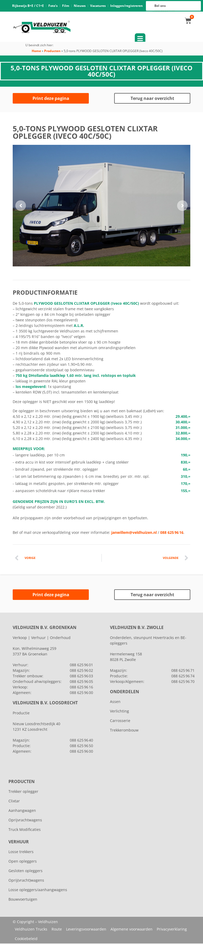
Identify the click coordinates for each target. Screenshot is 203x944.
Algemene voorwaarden (131, 929)
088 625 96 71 (183, 670)
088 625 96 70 (183, 681)
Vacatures (98, 6)
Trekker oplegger (23, 791)
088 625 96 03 (81, 676)
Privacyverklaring (172, 929)
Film (65, 6)
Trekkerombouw (124, 730)
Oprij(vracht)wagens (26, 880)
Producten (52, 51)
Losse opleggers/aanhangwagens (37, 890)
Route (57, 929)
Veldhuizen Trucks (31, 929)
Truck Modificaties (24, 829)
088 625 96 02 (81, 670)
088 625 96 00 (164, 12)
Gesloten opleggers (25, 871)
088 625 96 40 (81, 740)
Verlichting (119, 711)
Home (36, 51)
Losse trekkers (21, 852)
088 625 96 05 (81, 681)
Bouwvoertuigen (22, 899)
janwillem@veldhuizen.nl (134, 532)
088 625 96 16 (171, 532)
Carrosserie (120, 721)
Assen (115, 702)
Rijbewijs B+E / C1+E (28, 6)
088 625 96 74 (183, 676)
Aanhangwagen (22, 810)
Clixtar (14, 801)
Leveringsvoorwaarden (86, 929)
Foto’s (53, 6)
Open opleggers (22, 861)
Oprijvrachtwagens (25, 820)
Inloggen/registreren (126, 6)
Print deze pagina (51, 99)
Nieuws (80, 6)
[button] (20, 206)
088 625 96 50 (81, 746)
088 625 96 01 (81, 665)
